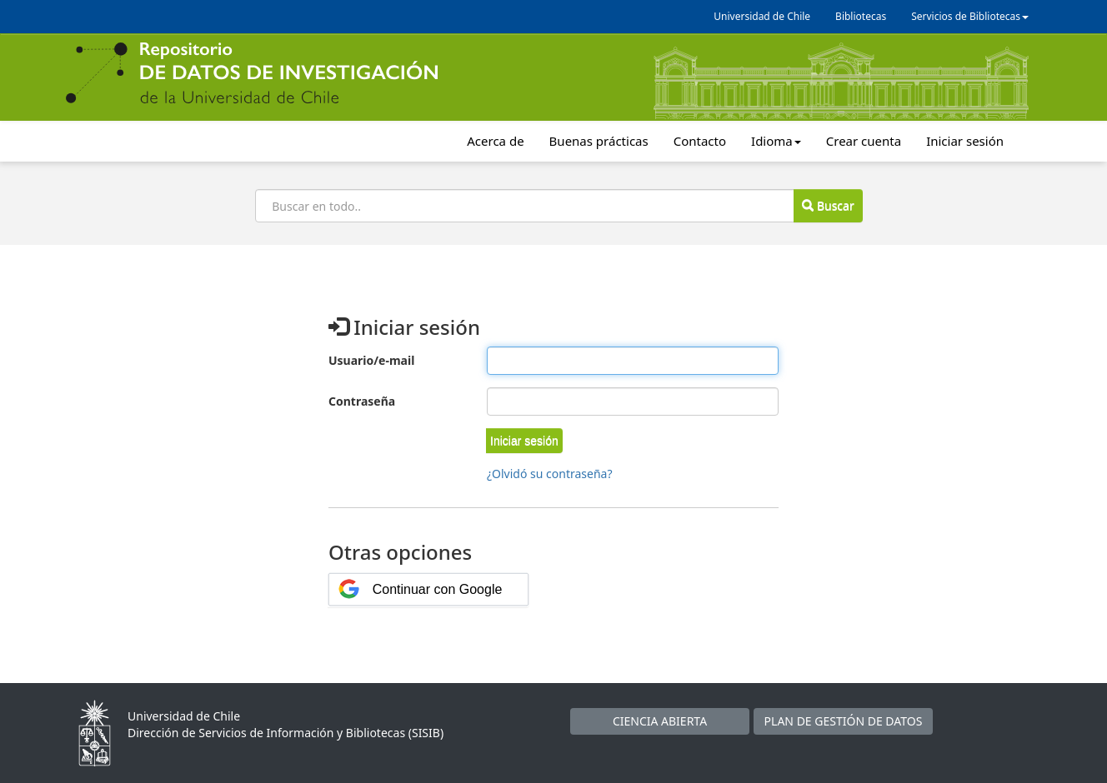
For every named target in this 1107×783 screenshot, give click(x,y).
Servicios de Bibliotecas (970, 16)
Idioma (776, 140)
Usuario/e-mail (371, 360)
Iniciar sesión (965, 140)
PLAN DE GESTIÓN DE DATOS (843, 721)
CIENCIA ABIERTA (660, 721)
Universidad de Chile (762, 16)
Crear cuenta (863, 140)
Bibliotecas (860, 16)
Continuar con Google (438, 589)
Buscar (828, 205)
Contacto (700, 140)
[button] (524, 440)
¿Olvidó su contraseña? (550, 473)
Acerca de (495, 140)
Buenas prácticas (599, 140)
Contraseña (361, 401)
